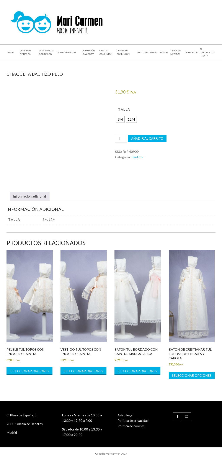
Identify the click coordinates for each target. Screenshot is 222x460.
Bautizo (137, 157)
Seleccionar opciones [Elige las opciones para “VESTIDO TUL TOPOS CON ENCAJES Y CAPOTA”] (83, 371)
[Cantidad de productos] (121, 138)
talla (124, 109)
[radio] (120, 119)
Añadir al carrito (147, 138)
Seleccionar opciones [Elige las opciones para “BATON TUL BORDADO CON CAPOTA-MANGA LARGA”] (137, 371)
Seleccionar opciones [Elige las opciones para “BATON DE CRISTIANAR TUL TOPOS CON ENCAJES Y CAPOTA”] (191, 375)
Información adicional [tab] (29, 196)
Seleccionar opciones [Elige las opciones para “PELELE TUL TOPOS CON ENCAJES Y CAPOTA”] (29, 371)
